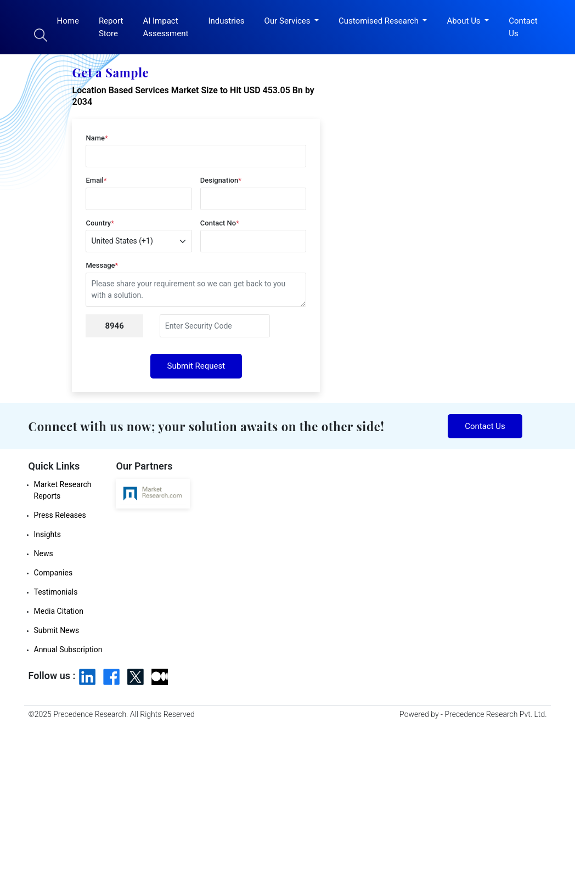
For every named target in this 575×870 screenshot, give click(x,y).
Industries (226, 21)
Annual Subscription (68, 649)
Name (97, 138)
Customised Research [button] (380, 21)
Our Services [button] (288, 21)
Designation (220, 180)
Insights (47, 534)
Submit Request (196, 366)
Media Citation (58, 611)
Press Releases (60, 515)
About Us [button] (464, 21)
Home (68, 21)
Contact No (219, 223)
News (43, 553)
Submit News (57, 630)
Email (96, 180)
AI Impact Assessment (165, 27)
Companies (53, 572)
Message (102, 265)
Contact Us (523, 27)
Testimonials (56, 591)
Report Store (111, 27)
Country (100, 223)
